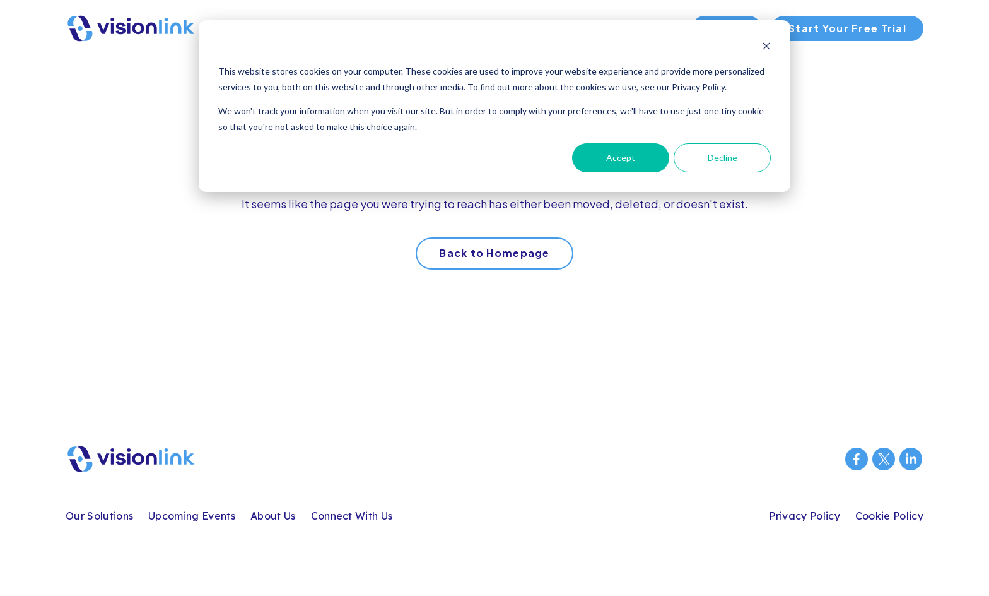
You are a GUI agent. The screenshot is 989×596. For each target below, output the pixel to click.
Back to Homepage (494, 252)
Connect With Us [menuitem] (352, 516)
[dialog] (494, 106)
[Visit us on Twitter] (883, 459)
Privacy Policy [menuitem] (804, 516)
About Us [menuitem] (273, 516)
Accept (620, 157)
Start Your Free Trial (847, 28)
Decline (722, 157)
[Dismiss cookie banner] (766, 48)
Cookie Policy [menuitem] (889, 516)
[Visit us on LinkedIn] (910, 459)
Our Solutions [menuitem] (99, 516)
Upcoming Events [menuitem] (191, 516)
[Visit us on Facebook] (856, 459)
